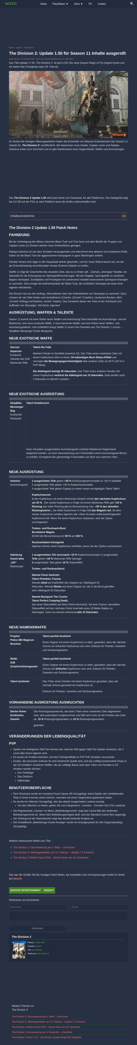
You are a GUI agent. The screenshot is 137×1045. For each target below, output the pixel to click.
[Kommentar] (68, 916)
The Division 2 (21, 936)
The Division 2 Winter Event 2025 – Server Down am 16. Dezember (51, 857)
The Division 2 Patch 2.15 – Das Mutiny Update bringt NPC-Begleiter (46, 1037)
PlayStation (58, 3)
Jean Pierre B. (14, 59)
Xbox (77, 3)
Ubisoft (17, 878)
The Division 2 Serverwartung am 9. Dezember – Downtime (42, 1032)
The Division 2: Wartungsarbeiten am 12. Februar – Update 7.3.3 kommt (53, 852)
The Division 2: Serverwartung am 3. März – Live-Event (44, 847)
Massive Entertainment (25, 890)
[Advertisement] (68, 15)
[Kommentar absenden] (37, 928)
